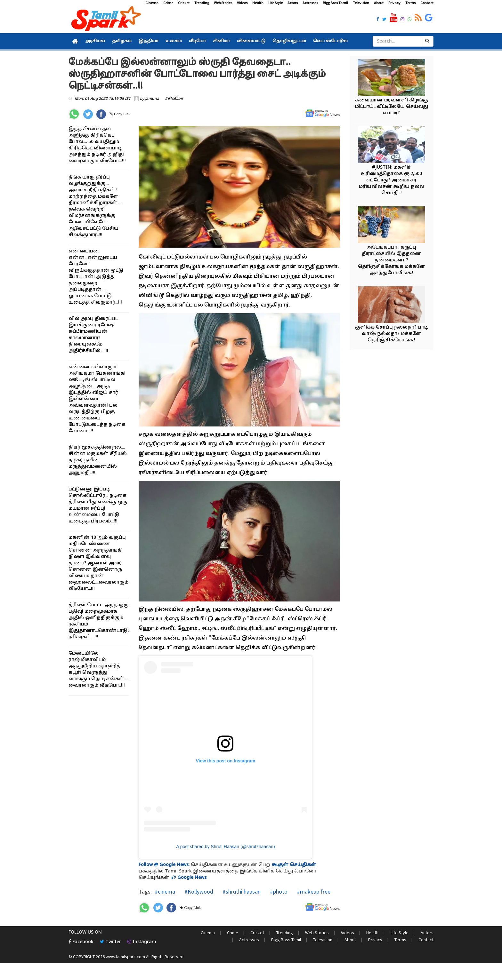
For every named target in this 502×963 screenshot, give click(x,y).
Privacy (394, 2)
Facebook (81, 942)
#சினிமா (174, 99)
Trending (201, 2)
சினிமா (221, 41)
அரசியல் (95, 41)
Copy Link (122, 114)
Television (361, 2)
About (379, 2)
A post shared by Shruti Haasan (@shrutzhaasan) (225, 846)
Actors (292, 2)
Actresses (310, 2)
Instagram (141, 942)
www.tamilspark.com (125, 956)
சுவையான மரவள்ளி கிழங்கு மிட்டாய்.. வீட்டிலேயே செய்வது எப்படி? (391, 107)
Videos (242, 2)
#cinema (165, 891)
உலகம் (174, 41)
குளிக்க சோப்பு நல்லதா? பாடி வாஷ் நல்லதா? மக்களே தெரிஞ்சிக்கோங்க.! (391, 334)
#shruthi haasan (241, 891)
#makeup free (313, 891)
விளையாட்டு (251, 41)
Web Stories (223, 2)
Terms (410, 2)
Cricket (184, 2)
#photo (278, 891)
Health (257, 2)
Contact (426, 2)
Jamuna (152, 99)
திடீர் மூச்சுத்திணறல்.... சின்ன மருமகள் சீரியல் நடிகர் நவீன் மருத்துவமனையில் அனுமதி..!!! (98, 460)
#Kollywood (198, 891)
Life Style (275, 2)
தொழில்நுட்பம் (289, 41)
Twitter (110, 942)
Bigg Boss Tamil (335, 2)
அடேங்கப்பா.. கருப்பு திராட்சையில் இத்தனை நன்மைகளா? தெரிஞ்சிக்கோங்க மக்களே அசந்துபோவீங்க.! (391, 260)
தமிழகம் (122, 41)
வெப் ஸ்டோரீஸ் (330, 41)
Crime (168, 2)
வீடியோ (197, 41)
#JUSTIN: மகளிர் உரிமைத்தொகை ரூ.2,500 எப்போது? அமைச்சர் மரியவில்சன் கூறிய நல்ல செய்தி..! (391, 180)
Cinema (151, 2)
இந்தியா (148, 41)
